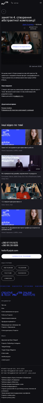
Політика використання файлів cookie (12, 384)
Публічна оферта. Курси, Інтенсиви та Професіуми (16, 377)
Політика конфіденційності (9, 386)
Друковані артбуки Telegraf (9, 340)
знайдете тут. (18, 96)
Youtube (8, 273)
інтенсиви (30, 286)
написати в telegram (21, 256)
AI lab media (5, 353)
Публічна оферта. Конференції (10, 380)
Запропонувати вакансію (8, 318)
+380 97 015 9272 (9, 242)
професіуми (7, 286)
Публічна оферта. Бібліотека (9, 382)
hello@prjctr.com (9, 250)
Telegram (22, 268)
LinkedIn (8, 278)
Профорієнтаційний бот (8, 321)
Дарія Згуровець (28, 24)
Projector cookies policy (8, 395)
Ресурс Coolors (6, 108)
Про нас (3, 305)
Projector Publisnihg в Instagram (10, 343)
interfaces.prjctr (6, 356)
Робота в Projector (7, 315)
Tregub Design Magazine (8, 350)
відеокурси (19, 286)
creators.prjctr (5, 360)
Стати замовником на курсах (9, 311)
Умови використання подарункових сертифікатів (15, 393)
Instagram (8, 268)
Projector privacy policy (8, 397)
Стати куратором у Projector (9, 330)
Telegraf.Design (5, 346)
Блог (2, 308)
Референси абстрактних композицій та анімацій (17, 110)
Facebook (22, 273)
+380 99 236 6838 (9, 245)
